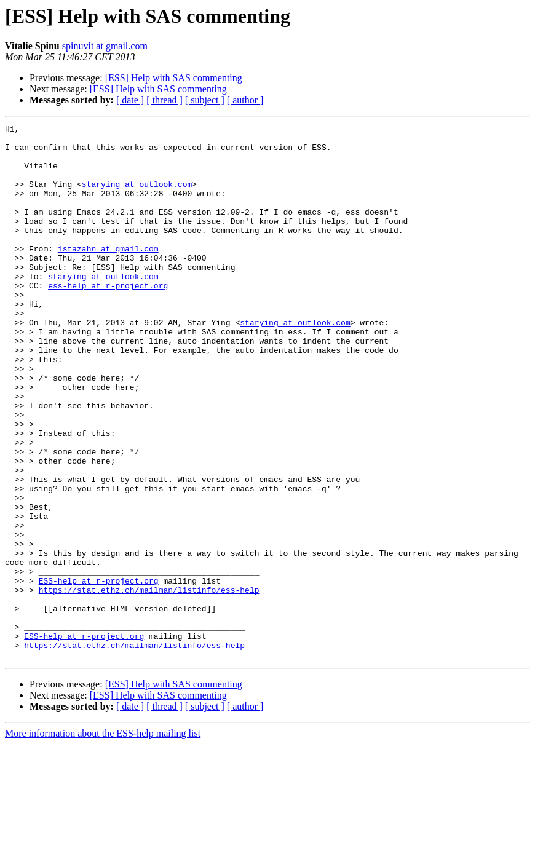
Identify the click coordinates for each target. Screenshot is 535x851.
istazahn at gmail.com (108, 274)
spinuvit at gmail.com (105, 46)
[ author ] (245, 100)
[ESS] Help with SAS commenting (173, 78)
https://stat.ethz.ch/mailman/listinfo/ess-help (149, 683)
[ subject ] (204, 100)
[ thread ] (164, 100)
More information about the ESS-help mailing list (102, 840)
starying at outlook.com (137, 196)
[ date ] (130, 100)
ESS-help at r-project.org (99, 672)
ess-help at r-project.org (108, 318)
